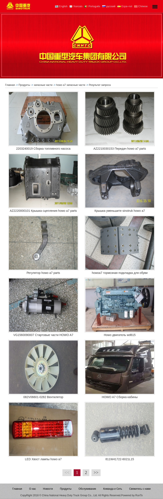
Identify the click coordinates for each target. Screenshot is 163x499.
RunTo (139, 495)
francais (75, 6)
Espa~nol (124, 6)
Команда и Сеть (112, 488)
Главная (10, 85)
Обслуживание (87, 488)
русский (108, 6)
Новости (48, 488)
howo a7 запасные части (70, 85)
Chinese (141, 6)
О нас (32, 488)
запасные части (43, 85)
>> (96, 472)
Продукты (24, 85)
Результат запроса (100, 85)
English (61, 6)
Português (92, 6)
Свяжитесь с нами (139, 488)
